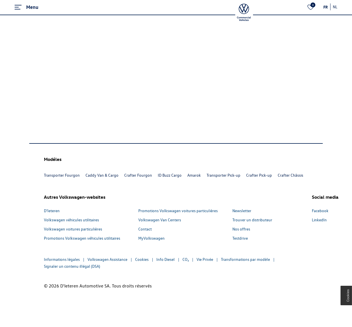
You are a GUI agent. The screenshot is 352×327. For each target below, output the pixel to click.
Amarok (194, 175)
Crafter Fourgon (138, 175)
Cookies (142, 259)
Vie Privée (205, 259)
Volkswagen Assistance (107, 259)
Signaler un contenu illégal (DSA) (72, 266)
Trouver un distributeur (252, 219)
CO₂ (185, 259)
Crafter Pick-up (259, 175)
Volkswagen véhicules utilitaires (71, 219)
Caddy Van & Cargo (101, 175)
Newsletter (241, 210)
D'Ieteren (52, 210)
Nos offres (241, 229)
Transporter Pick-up (223, 175)
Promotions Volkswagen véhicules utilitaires (82, 238)
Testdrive (240, 238)
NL (335, 6)
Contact (145, 229)
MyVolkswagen (151, 238)
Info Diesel (165, 259)
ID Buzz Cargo (170, 175)
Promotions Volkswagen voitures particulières (178, 210)
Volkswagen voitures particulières (73, 229)
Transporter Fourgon (62, 175)
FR (325, 6)
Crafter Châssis (290, 175)
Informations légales (62, 259)
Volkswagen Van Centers (159, 219)
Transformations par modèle (245, 259)
